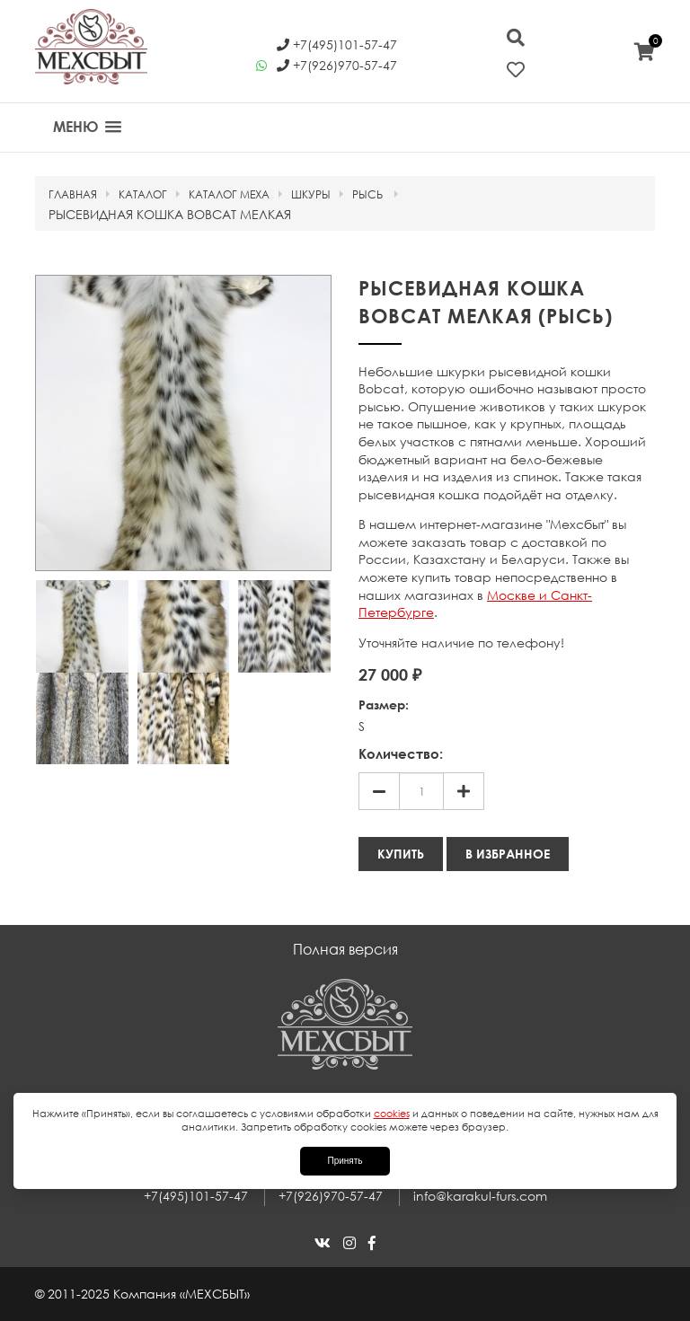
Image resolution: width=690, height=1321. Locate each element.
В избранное (507, 853)
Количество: (400, 753)
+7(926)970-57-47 (331, 1195)
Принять (344, 1161)
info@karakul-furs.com (480, 1195)
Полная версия (345, 949)
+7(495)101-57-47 (196, 1195)
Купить (400, 853)
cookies (392, 1113)
